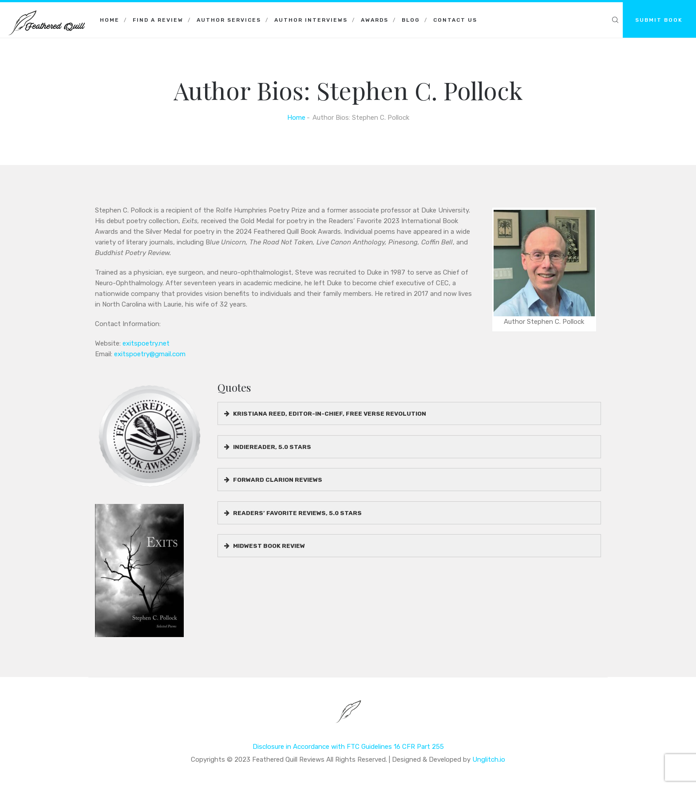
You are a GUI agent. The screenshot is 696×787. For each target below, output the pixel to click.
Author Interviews (311, 20)
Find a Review (158, 20)
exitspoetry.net (146, 343)
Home (109, 20)
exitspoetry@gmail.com (150, 354)
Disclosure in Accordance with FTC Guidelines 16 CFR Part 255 (348, 747)
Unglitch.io (488, 759)
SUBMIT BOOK (659, 20)
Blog (411, 20)
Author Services (229, 20)
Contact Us (455, 20)
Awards (374, 20)
